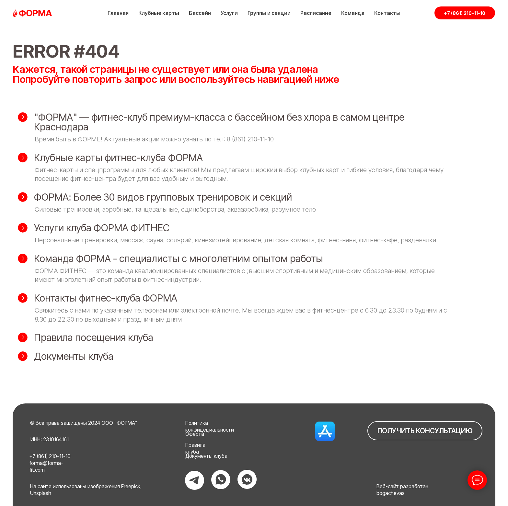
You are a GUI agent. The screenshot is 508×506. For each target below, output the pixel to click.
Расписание (315, 13)
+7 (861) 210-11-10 (464, 13)
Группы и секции (269, 13)
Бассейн (200, 13)
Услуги (229, 13)
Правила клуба (195, 448)
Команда (352, 13)
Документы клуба (206, 456)
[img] (325, 431)
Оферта (194, 434)
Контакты (387, 13)
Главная (118, 13)
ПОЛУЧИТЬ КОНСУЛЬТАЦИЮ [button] (425, 431)
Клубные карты (158, 13)
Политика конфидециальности (209, 426)
